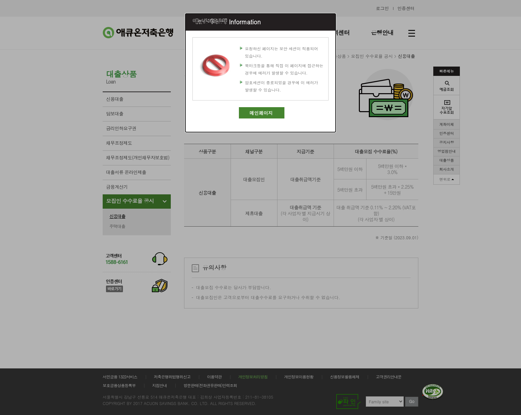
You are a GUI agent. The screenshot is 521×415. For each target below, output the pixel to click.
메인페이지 (261, 112)
